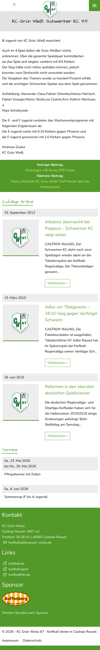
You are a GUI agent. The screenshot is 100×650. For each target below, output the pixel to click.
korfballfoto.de (16, 574)
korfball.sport (15, 569)
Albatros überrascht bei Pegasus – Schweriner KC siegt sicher (69, 228)
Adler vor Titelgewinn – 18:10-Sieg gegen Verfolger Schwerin (71, 313)
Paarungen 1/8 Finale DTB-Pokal (50, 170)
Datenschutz (32, 640)
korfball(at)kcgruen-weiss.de (30, 542)
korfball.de (13, 563)
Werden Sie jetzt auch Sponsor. (25, 613)
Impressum (10, 640)
